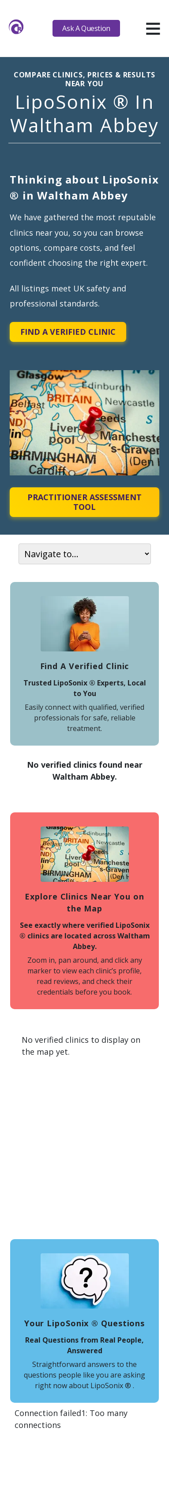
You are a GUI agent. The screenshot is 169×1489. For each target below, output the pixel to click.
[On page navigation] (85, 554)
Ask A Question (86, 28)
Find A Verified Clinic (68, 331)
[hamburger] (153, 28)
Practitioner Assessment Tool (84, 502)
